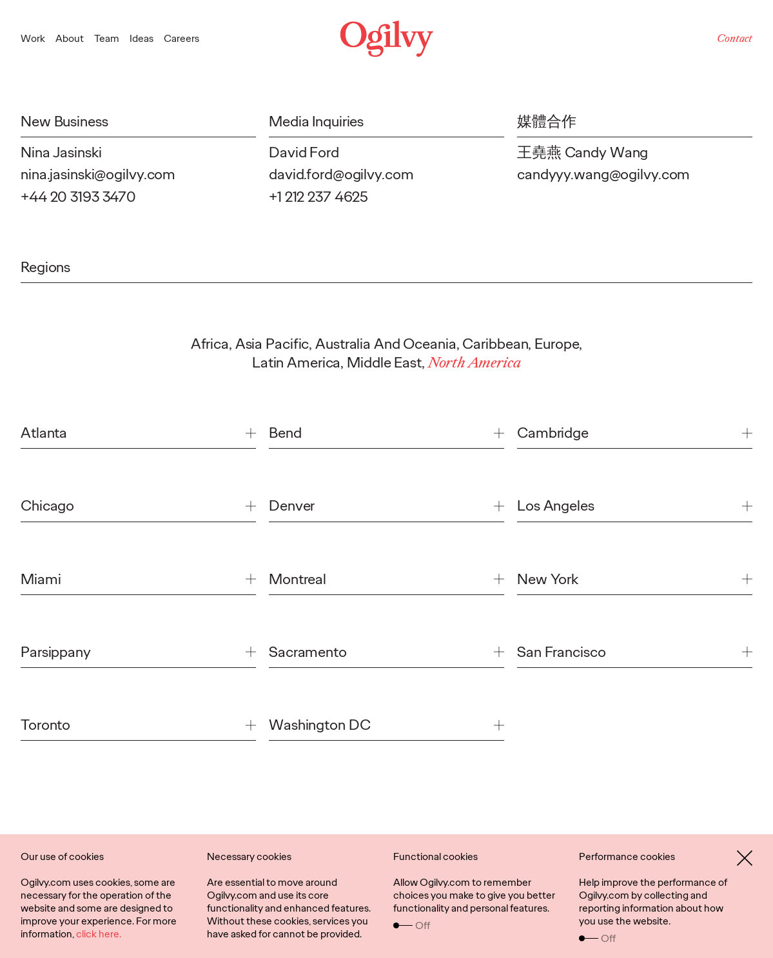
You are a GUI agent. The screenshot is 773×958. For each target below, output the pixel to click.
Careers (181, 38)
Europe (556, 343)
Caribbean (495, 343)
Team (106, 38)
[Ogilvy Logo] (386, 38)
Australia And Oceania (385, 343)
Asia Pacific (272, 343)
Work (33, 38)
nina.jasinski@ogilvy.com (98, 174)
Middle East (384, 362)
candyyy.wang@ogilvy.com (603, 174)
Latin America (296, 362)
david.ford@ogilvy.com (341, 174)
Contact (734, 38)
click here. (98, 934)
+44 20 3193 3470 (78, 196)
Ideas (141, 38)
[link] (138, 436)
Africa (210, 343)
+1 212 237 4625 (318, 196)
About (69, 38)
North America (474, 362)
